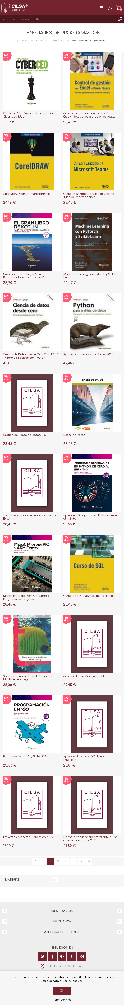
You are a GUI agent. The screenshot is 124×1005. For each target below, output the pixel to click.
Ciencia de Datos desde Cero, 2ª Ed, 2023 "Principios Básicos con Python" (31, 356)
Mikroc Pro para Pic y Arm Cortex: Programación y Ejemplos (26, 597)
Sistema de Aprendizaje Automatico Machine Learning (27, 678)
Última (88, 861)
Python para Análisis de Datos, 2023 (88, 354)
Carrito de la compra (118, 7)
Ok (62, 990)
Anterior (35, 861)
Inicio (24, 40)
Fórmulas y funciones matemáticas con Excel (30, 517)
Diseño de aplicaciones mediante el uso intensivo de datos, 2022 (90, 839)
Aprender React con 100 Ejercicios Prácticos (86, 758)
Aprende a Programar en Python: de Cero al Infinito (91, 517)
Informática (56, 40)
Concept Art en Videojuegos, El (84, 676)
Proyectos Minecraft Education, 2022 (28, 837)
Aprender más (62, 999)
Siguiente (81, 861)
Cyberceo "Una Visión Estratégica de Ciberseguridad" (28, 115)
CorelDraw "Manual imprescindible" (26, 193)
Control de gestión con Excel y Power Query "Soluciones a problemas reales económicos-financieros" (89, 116)
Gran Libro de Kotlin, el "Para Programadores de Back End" (23, 276)
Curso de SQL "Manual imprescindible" (89, 595)
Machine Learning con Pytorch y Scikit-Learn (89, 276)
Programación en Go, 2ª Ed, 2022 (25, 756)
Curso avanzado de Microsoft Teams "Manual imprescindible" (89, 195)
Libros (39, 40)
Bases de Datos (74, 435)
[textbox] (58, 19)
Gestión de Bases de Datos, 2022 (25, 435)
